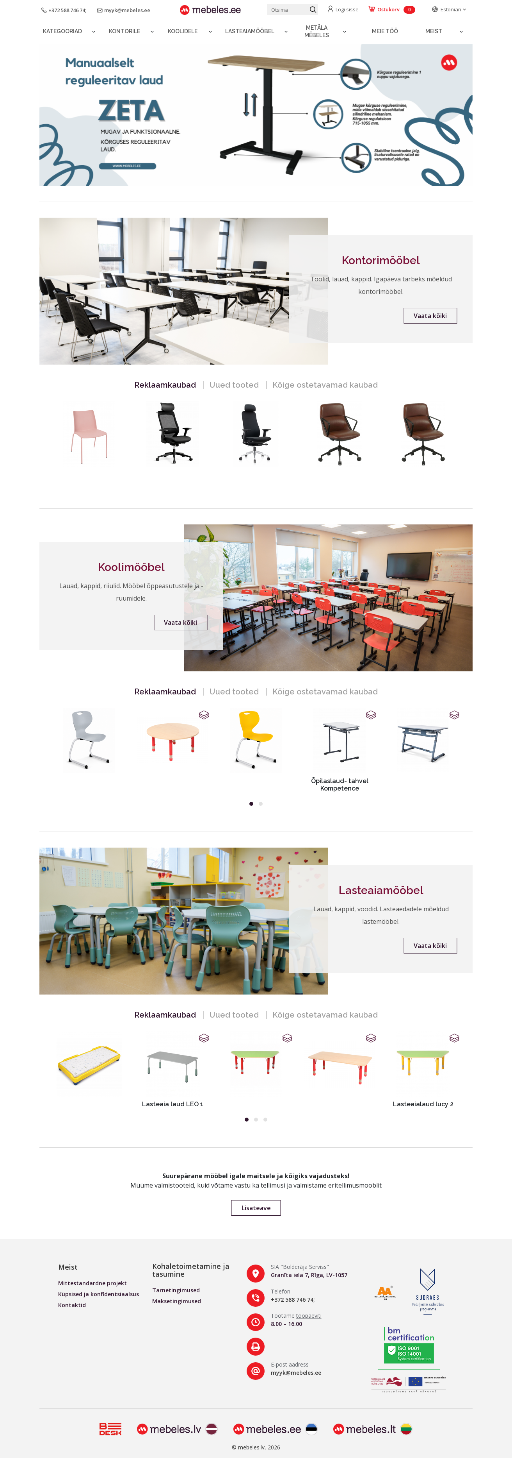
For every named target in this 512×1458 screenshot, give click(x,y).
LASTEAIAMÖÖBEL (249, 31)
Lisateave (256, 1208)
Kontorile (124, 31)
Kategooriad (62, 31)
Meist (433, 31)
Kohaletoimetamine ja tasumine (190, 1270)
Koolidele (182, 31)
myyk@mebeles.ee (296, 1372)
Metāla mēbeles (316, 31)
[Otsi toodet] (292, 9)
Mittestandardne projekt (92, 1283)
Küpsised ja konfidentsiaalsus (98, 1294)
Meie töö (385, 31)
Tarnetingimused (176, 1290)
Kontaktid (72, 1305)
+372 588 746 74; (293, 1299)
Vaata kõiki (430, 315)
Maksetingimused (176, 1301)
